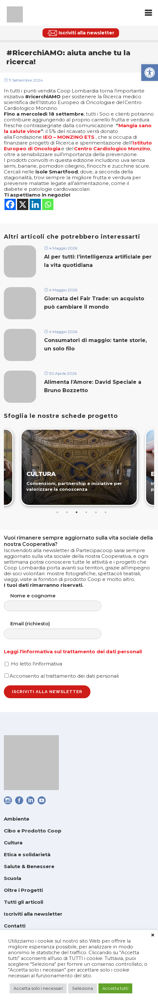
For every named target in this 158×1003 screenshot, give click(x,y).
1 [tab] (57, 512)
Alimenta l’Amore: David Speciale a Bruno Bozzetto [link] (92, 386)
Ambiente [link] (16, 819)
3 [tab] (76, 512)
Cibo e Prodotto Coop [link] (32, 831)
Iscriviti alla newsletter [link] (33, 914)
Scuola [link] (12, 878)
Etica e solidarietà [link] (27, 854)
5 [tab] (96, 512)
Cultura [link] (13, 843)
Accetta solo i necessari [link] (38, 988)
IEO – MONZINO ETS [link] (68, 137)
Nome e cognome (59, 602)
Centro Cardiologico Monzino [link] (112, 148)
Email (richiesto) (59, 630)
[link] (149, 72)
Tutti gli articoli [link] (23, 902)
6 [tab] (105, 512)
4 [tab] (86, 512)
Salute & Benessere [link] (29, 866)
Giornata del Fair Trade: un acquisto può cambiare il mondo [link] (94, 302)
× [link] (153, 935)
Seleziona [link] (82, 988)
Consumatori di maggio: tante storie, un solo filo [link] (95, 344)
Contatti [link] (14, 926)
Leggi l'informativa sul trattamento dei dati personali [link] (73, 651)
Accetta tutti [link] (115, 988)
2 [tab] (67, 512)
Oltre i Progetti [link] (23, 890)
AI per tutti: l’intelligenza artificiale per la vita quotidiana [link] (98, 261)
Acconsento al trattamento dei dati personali (62, 676)
